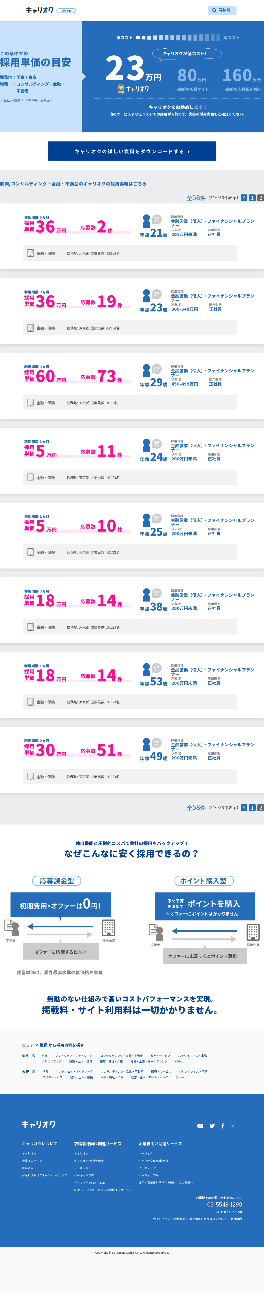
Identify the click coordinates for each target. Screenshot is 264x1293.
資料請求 (27, 1168)
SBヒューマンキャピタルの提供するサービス (103, 1190)
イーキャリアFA (84, 1175)
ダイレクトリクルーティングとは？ (45, 1175)
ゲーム (179, 1061)
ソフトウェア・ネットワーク (73, 1055)
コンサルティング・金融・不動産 (121, 1055)
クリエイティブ (52, 1061)
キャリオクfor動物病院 (89, 1161)
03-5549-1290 (224, 1205)
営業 (45, 1055)
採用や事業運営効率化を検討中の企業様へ (166, 1182)
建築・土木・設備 (80, 1061)
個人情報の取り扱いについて (208, 1219)
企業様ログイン (32, 1161)
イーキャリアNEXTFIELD (89, 1182)
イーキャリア (82, 1168)
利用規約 (179, 1219)
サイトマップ (161, 1219)
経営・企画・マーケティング (148, 1061)
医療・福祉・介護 (111, 1061)
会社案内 (236, 1219)
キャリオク (29, 1153)
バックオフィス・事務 (192, 1055)
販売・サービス (160, 1055)
